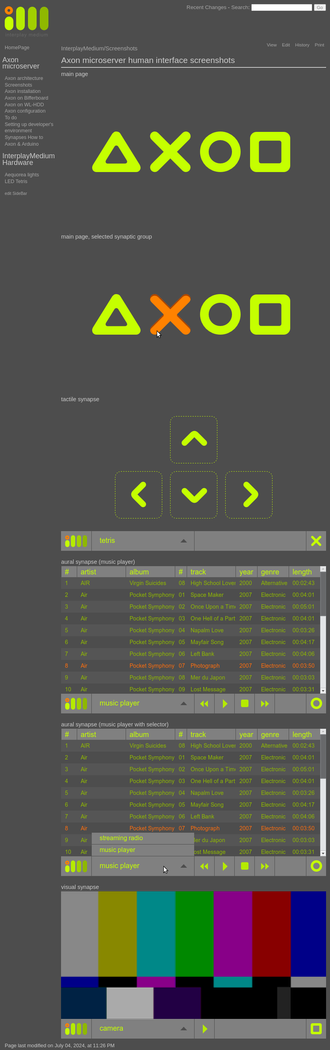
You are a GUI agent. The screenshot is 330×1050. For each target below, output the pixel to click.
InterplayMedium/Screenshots (99, 48)
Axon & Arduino (22, 144)
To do (11, 117)
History (302, 44)
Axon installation (23, 91)
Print (319, 44)
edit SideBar (16, 193)
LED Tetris (16, 181)
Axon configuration (25, 111)
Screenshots (18, 85)
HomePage (17, 47)
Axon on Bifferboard (26, 98)
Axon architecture (24, 78)
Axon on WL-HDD (24, 104)
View (272, 44)
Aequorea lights (22, 175)
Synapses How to (24, 137)
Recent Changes (206, 7)
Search (239, 7)
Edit (286, 44)
